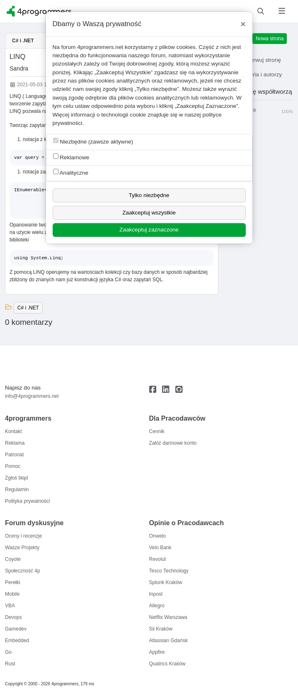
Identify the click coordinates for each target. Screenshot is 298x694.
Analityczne (71, 172)
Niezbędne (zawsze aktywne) (93, 141)
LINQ (17, 56)
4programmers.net (100, 47)
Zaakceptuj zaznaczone (149, 229)
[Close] (243, 24)
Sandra (19, 68)
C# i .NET (23, 41)
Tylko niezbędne (148, 195)
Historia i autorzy (255, 74)
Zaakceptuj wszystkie (148, 212)
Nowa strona (269, 38)
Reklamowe (71, 157)
